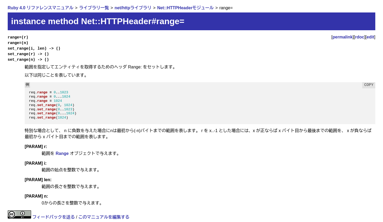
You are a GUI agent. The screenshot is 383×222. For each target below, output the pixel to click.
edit (370, 37)
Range (62, 153)
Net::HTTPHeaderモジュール (185, 8)
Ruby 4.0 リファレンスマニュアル (40, 8)
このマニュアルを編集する (104, 217)
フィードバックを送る (53, 217)
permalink (342, 37)
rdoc (359, 37)
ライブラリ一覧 (94, 8)
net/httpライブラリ (133, 8)
